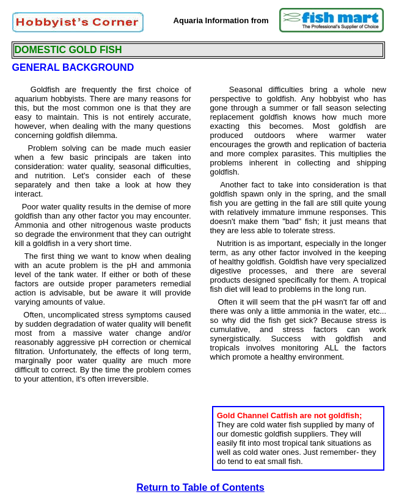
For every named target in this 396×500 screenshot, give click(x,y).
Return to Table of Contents (200, 487)
